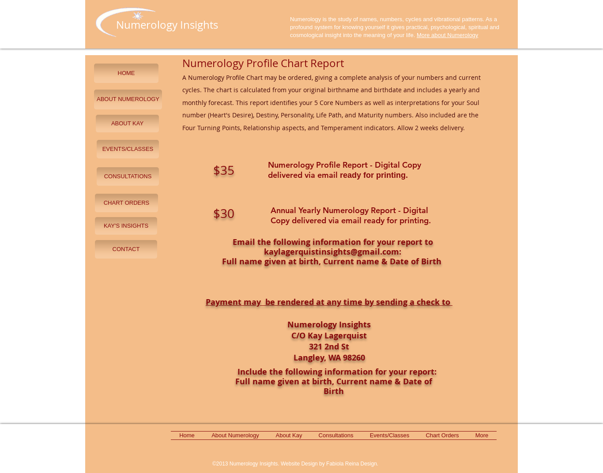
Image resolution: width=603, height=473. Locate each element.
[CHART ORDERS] (126, 203)
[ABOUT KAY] (127, 123)
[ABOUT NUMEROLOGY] (128, 99)
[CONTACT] (126, 249)
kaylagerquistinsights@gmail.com (331, 251)
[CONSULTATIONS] (128, 176)
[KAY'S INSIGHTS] (126, 226)
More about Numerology (447, 35)
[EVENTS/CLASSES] (128, 149)
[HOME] (126, 73)
